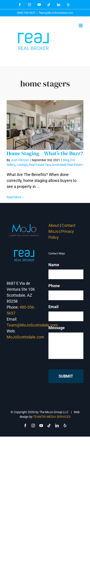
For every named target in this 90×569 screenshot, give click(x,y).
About (53, 225)
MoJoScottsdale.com (25, 337)
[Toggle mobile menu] (81, 25)
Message (56, 327)
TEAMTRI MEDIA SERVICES (51, 416)
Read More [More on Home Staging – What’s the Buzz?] (14, 197)
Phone (55, 285)
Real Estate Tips (40, 164)
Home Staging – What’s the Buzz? (45, 153)
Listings (22, 164)
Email (55, 306)
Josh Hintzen (20, 160)
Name (55, 264)
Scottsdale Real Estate (67, 164)
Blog (66, 160)
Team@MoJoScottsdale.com (56, 12)
